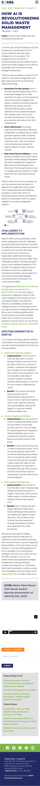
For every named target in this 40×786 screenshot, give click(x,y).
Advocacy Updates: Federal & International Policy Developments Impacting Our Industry (19, 683)
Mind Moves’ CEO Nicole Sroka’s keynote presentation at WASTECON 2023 (20, 289)
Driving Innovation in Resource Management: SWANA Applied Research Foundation (17, 697)
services (22, 557)
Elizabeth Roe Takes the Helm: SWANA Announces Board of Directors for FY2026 (17, 712)
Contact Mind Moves (11, 574)
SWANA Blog (19, 8)
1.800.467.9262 (10, 771)
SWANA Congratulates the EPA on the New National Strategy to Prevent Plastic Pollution (20, 721)
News (10, 8)
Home (4, 8)
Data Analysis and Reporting (16, 482)
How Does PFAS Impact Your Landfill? (20, 690)
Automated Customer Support (17, 353)
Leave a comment (13, 649)
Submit (7, 665)
